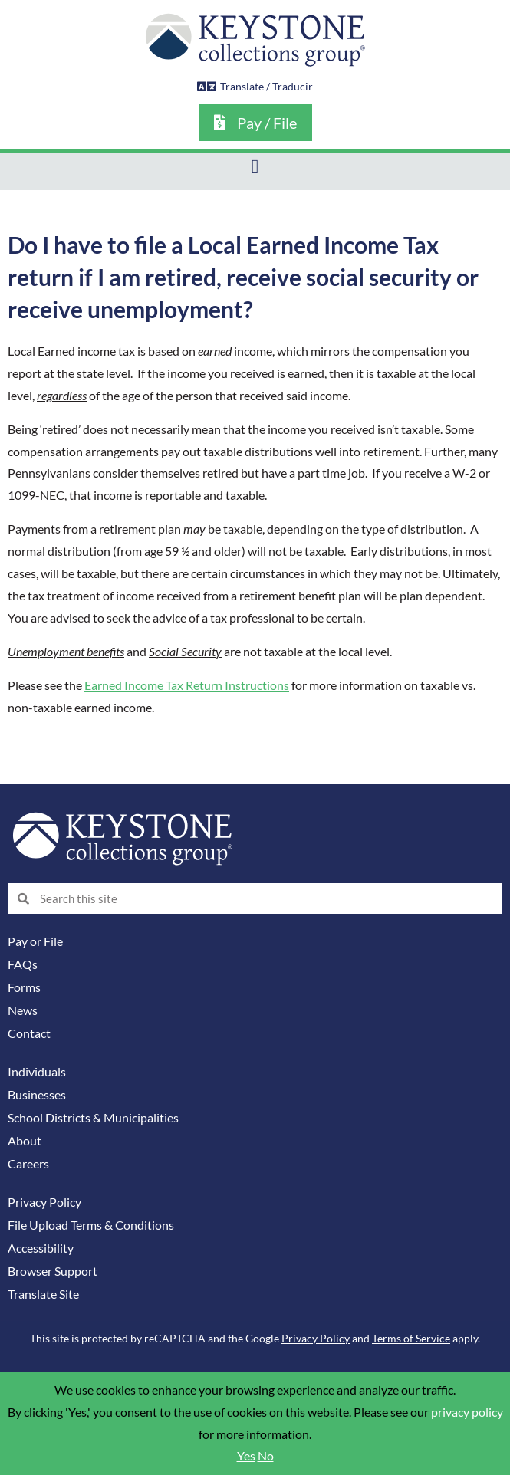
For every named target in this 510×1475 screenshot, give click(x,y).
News (23, 1010)
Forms (24, 987)
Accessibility (41, 1248)
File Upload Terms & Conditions (91, 1225)
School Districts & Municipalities (93, 1118)
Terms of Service (411, 1338)
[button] (255, 167)
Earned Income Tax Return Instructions (186, 685)
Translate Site (43, 1294)
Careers (28, 1164)
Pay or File (35, 941)
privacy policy (467, 1412)
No (266, 1456)
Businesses (37, 1095)
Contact (29, 1033)
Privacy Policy (44, 1202)
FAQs (23, 964)
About (24, 1141)
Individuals (37, 1072)
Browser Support (52, 1271)
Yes (246, 1456)
